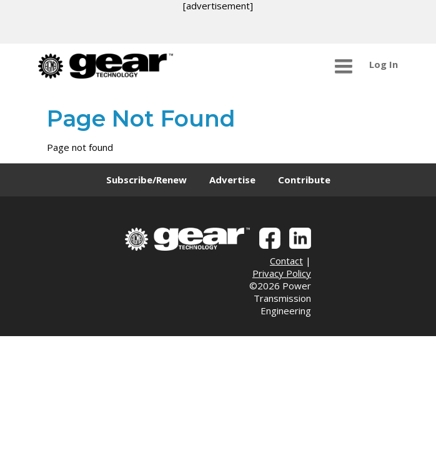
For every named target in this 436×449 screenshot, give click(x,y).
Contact (286, 260)
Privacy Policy (281, 273)
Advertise (232, 179)
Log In (383, 64)
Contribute (304, 179)
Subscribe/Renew (146, 179)
